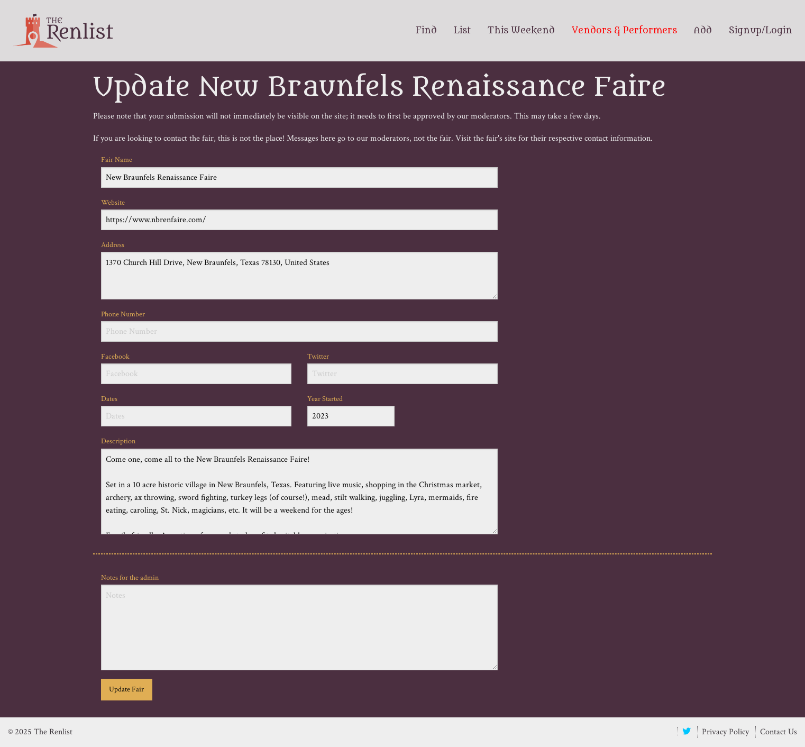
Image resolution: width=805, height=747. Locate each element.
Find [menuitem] (426, 30)
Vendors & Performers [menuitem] (624, 30)
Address (299, 269)
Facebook (196, 368)
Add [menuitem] (703, 30)
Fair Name (299, 171)
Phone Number (299, 325)
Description (299, 485)
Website (299, 214)
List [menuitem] (462, 30)
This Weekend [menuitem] (521, 30)
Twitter (402, 368)
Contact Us (778, 731)
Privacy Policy (725, 731)
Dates (196, 410)
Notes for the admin (299, 621)
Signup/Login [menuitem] (760, 30)
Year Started (351, 410)
